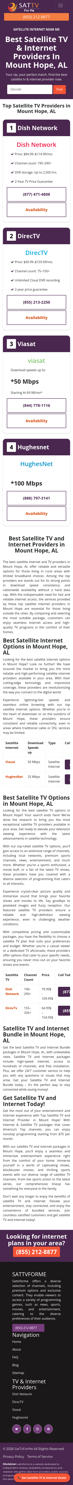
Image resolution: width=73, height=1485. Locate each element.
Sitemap (18, 1373)
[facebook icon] (26, 1429)
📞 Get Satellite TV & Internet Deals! (42, 1478)
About (16, 1349)
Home (16, 1342)
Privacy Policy (13, 1457)
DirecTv (11, 1008)
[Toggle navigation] (60, 5)
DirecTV (17, 1402)
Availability (36, 209)
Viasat (10, 762)
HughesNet (14, 777)
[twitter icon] (16, 1429)
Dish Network (22, 1394)
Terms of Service (40, 1457)
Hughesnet (20, 1417)
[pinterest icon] (48, 1429)
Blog (15, 1365)
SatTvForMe (24, 1449)
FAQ (15, 1357)
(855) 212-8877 (36, 16)
